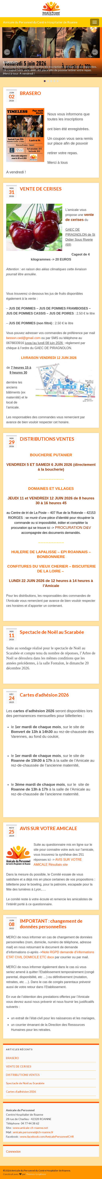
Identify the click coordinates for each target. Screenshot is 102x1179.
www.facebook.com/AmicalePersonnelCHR (47, 1136)
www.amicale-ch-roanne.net (30, 1127)
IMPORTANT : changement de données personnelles (51, 923)
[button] (7, 52)
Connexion (13, 1151)
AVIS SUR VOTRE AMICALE (48, 828)
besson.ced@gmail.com (23, 338)
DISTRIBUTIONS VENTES (47, 439)
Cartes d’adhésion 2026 (44, 695)
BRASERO (10, 62)
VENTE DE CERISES (41, 189)
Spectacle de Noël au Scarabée (52, 632)
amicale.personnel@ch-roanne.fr (33, 1132)
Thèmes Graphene (36, 1174)
